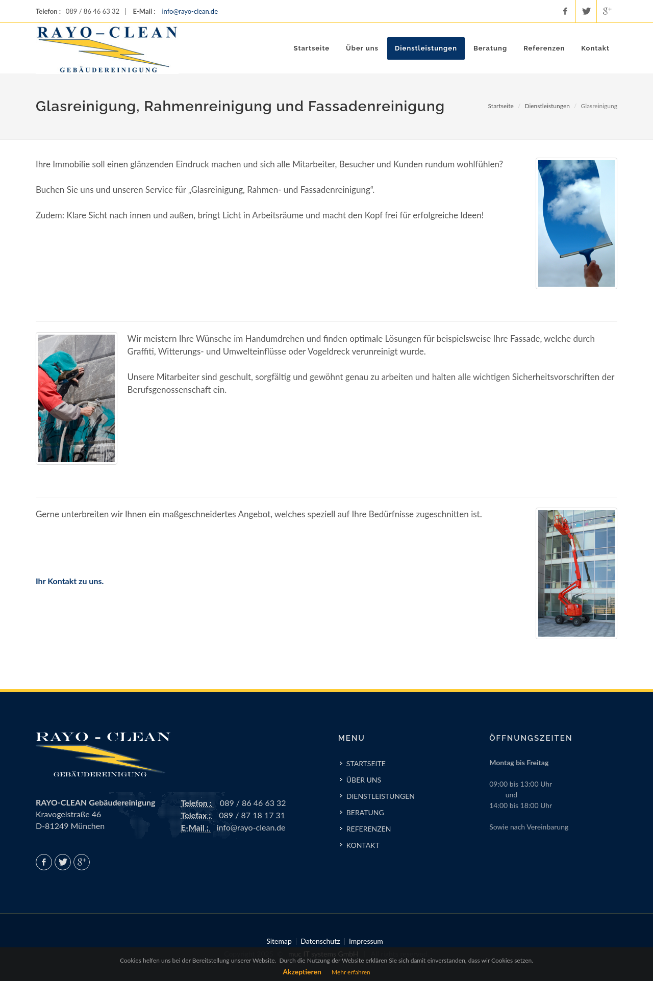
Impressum (366, 941)
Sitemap (279, 941)
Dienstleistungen (547, 106)
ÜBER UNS (363, 779)
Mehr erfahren (351, 972)
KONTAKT (363, 845)
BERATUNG (365, 812)
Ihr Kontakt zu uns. (70, 581)
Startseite (501, 106)
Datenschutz (320, 941)
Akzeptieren (302, 971)
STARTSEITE (366, 763)
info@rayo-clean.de (190, 11)
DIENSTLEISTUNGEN (380, 796)
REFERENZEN (368, 828)
